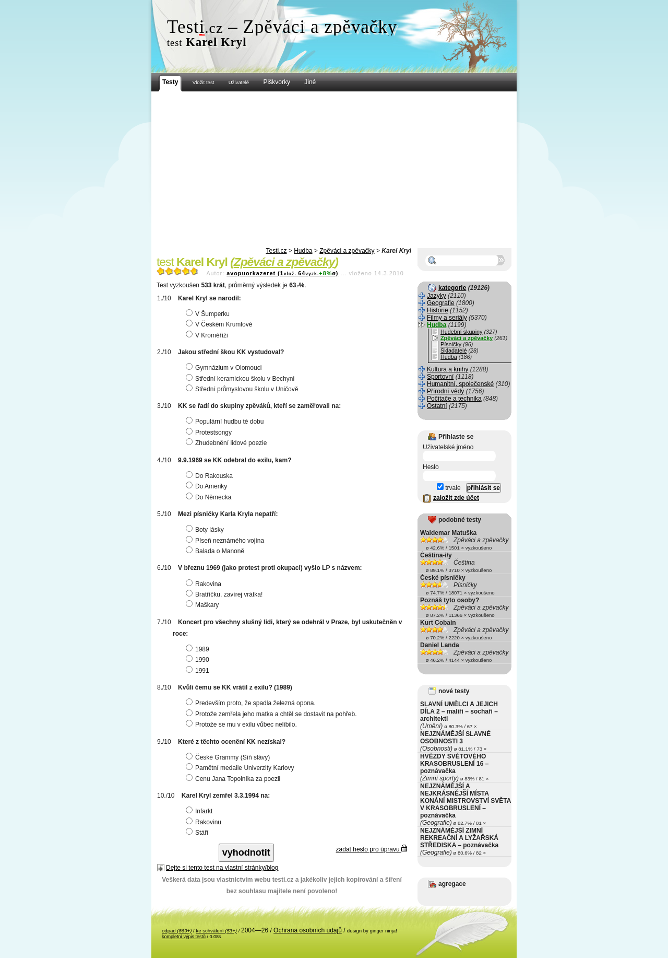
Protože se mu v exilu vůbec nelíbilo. (242, 724)
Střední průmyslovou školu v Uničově (243, 389)
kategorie (452, 287)
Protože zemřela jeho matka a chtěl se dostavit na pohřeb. (272, 714)
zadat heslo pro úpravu (371, 849)
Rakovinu (204, 822)
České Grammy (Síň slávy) (229, 757)
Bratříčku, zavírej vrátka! (225, 594)
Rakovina (204, 584)
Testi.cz (276, 250)
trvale (449, 488)
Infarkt (200, 811)
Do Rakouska (210, 476)
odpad (177, 930)
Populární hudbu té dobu (226, 421)
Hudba (303, 250)
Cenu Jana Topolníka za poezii (234, 778)
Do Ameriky (207, 486)
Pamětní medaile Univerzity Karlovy (241, 768)
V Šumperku (209, 314)
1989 (198, 649)
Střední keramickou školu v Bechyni (241, 378)
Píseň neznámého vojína (226, 540)
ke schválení (216, 930)
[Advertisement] (334, 170)
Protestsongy (210, 432)
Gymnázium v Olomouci (224, 367)
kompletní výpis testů (184, 936)
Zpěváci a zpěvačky (346, 250)
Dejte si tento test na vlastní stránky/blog (222, 867)
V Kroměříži (208, 335)
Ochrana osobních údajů (307, 930)
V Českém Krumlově (220, 324)
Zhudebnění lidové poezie (227, 443)
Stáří (198, 832)
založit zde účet (456, 497)
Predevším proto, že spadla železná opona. (252, 703)
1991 (198, 670)
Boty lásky (206, 529)
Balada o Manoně (216, 551)
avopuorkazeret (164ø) (282, 273)
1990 (198, 659)
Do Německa (209, 497)
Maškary (203, 605)
